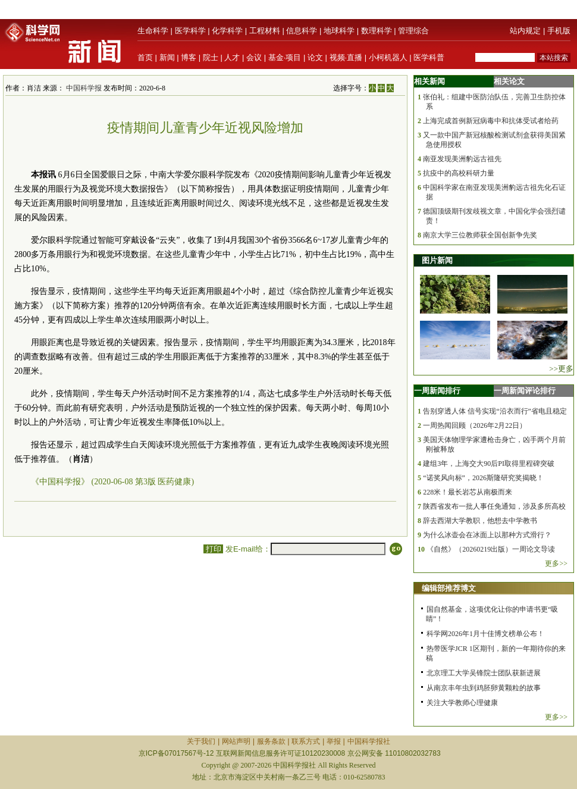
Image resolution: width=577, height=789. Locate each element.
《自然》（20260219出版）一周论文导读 (491, 549)
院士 (210, 57)
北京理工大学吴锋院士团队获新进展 (484, 673)
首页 (145, 57)
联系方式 (305, 741)
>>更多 (561, 368)
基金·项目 (285, 57)
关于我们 (201, 741)
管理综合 (413, 30)
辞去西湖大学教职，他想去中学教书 (480, 520)
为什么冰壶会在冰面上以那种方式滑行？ (487, 535)
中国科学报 (84, 88)
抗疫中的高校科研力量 (458, 173)
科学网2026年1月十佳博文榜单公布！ (485, 634)
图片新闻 (437, 260)
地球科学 (339, 30)
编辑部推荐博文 (449, 588)
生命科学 (152, 30)
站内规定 (525, 30)
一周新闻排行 (437, 390)
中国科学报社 (368, 741)
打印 (213, 548)
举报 (334, 741)
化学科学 (227, 30)
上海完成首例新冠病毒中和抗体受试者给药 (491, 121)
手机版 (558, 30)
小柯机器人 (388, 57)
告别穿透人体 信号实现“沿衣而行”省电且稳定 (495, 411)
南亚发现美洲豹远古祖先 (462, 159)
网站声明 (236, 741)
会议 (254, 57)
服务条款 (271, 741)
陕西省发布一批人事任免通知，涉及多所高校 (494, 506)
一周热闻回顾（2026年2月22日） (474, 425)
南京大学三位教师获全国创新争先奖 (480, 235)
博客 (188, 57)
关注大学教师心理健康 (462, 703)
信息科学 (301, 30)
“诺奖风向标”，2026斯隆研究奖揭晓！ (483, 478)
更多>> (556, 563)
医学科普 (428, 57)
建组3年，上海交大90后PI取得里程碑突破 (488, 463)
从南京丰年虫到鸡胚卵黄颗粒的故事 (484, 688)
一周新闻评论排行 (525, 390)
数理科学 (376, 30)
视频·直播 (346, 57)
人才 (232, 57)
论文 (315, 57)
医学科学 (190, 30)
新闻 (167, 57)
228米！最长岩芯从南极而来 (467, 492)
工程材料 (264, 30)
